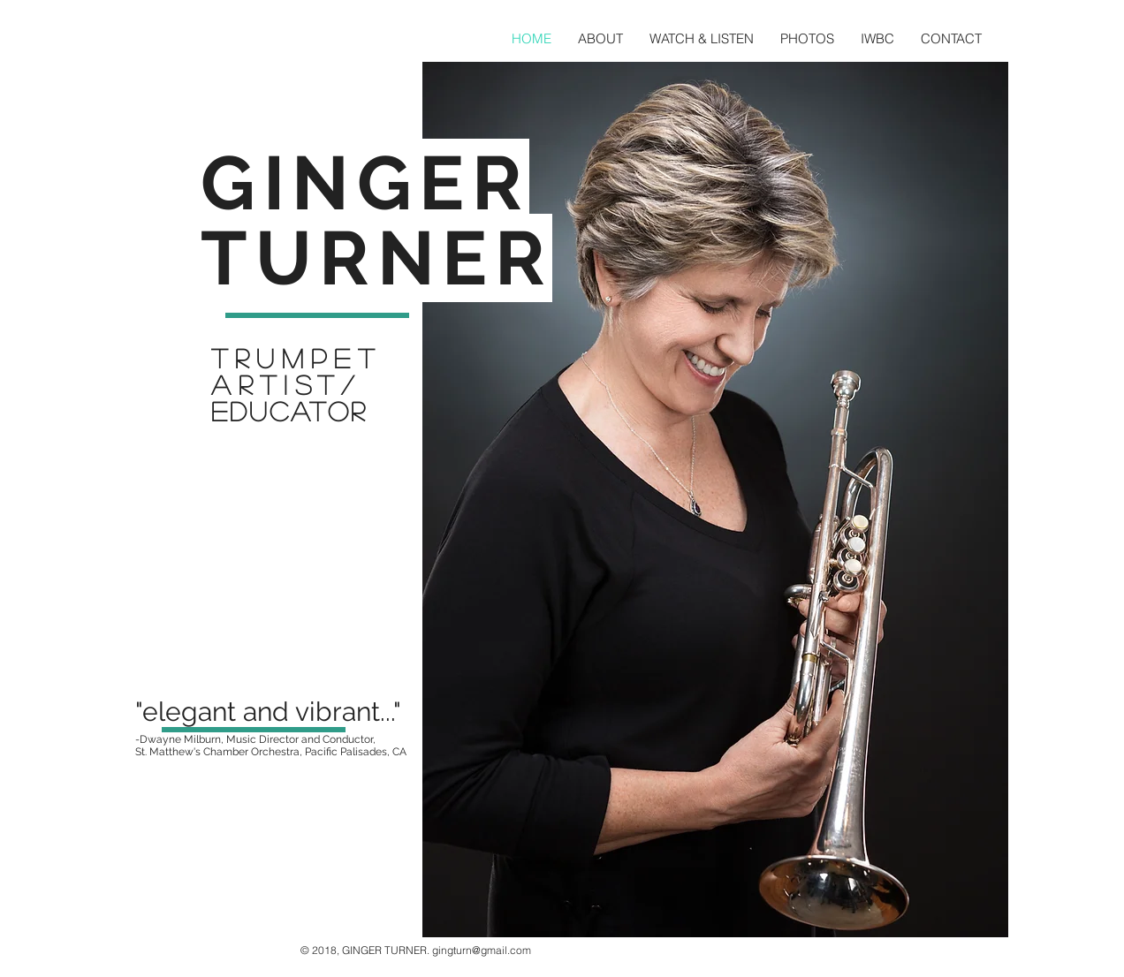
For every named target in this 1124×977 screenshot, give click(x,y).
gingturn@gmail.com (481, 950)
